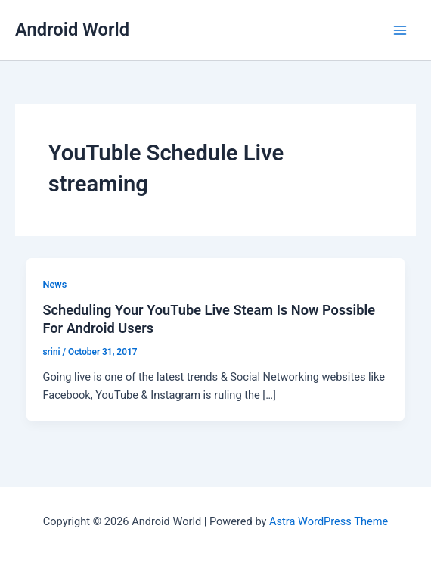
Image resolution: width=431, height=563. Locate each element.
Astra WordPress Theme (328, 521)
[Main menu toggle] (400, 30)
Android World (72, 29)
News (54, 284)
